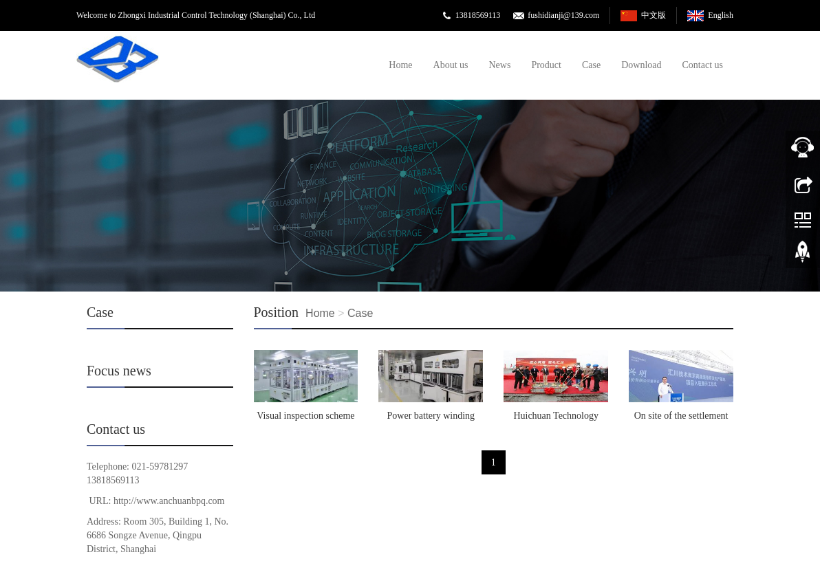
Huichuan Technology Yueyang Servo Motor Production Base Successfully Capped (555, 420)
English (720, 15)
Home (400, 65)
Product (546, 65)
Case (591, 65)
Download (641, 65)
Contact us (703, 65)
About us (450, 65)
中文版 (653, 15)
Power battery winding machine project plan (431, 420)
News (500, 65)
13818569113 (478, 15)
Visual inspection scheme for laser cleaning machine (305, 420)
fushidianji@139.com (563, 15)
